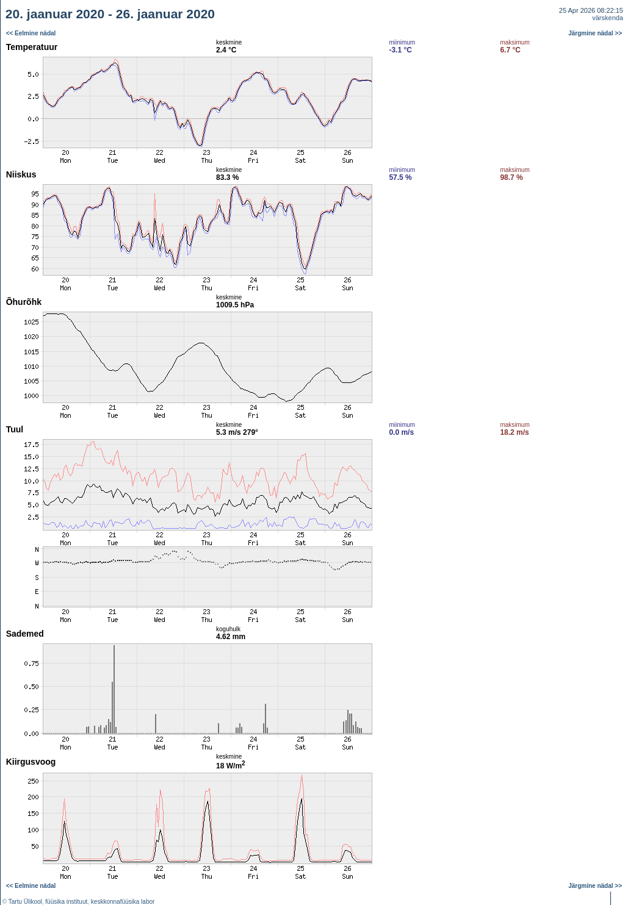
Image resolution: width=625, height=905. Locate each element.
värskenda (607, 17)
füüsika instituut (66, 901)
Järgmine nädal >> (595, 33)
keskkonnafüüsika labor (123, 901)
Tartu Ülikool (25, 901)
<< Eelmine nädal (31, 33)
